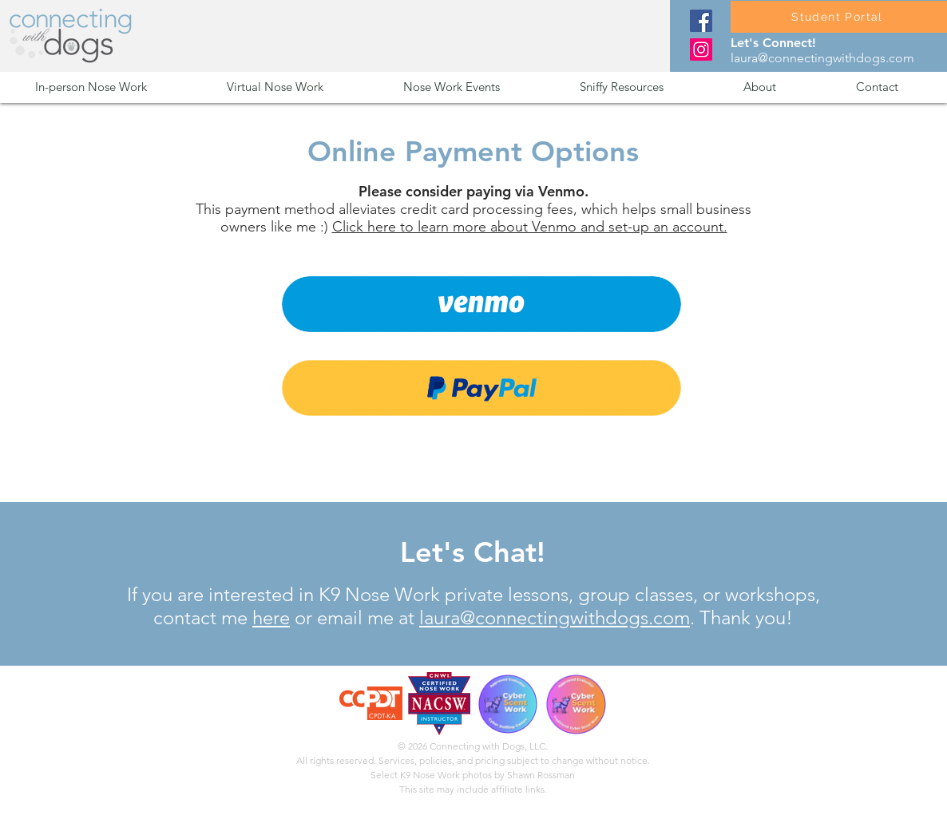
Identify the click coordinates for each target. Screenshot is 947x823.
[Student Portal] (839, 17)
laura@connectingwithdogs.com (822, 57)
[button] (119, 86)
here (271, 617)
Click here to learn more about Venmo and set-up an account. (529, 226)
